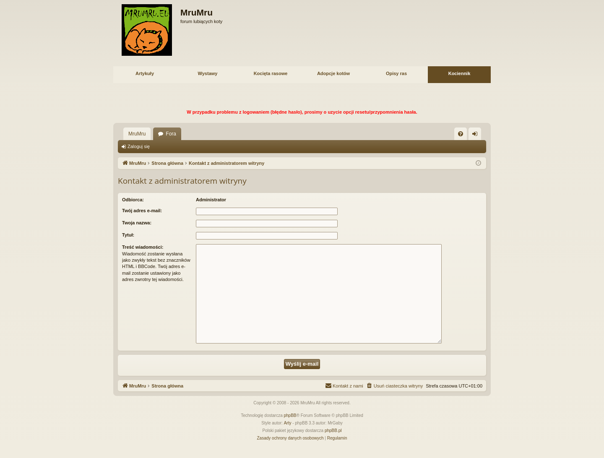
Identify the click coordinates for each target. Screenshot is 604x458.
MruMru (137, 134)
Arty (288, 423)
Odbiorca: (133, 199)
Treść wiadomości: (142, 247)
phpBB (290, 415)
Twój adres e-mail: (142, 210)
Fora (171, 134)
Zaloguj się (139, 146)
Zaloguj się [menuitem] (476, 135)
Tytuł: (128, 234)
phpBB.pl (333, 430)
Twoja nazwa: (136, 222)
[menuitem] (460, 134)
